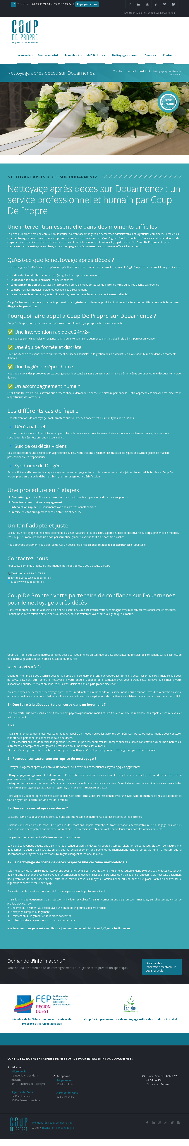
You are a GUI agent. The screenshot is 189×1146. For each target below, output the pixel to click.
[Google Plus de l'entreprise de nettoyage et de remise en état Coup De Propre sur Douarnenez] (166, 1122)
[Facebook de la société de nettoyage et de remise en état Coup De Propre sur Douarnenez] (147, 1122)
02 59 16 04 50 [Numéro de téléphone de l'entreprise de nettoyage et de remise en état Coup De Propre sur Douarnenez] (65, 1096)
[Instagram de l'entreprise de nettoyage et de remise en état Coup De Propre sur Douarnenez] (173, 4)
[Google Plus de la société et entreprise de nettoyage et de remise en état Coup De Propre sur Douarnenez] (156, 4)
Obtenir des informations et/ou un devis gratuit (161, 967)
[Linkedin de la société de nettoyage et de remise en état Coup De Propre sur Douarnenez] (138, 4)
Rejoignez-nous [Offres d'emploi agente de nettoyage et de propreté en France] (87, 4)
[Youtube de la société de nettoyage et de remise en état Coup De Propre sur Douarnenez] (160, 1122)
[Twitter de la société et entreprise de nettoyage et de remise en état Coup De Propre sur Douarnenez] (164, 4)
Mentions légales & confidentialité (52, 1122)
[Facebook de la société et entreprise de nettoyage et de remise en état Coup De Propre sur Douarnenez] (130, 4)
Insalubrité (144, 71)
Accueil (132, 71)
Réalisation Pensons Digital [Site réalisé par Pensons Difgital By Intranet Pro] (58, 1127)
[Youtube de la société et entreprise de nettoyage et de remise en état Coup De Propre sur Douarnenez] (147, 4)
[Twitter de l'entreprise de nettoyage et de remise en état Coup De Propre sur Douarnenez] (172, 1122)
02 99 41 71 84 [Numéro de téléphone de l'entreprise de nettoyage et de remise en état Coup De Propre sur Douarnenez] (65, 1084)
